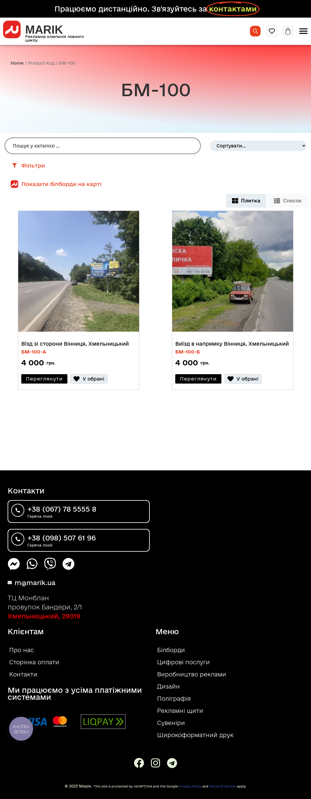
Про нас (21, 650)
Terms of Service (222, 786)
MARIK (44, 29)
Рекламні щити (180, 710)
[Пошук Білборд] (103, 145)
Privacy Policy (190, 786)
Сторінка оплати (34, 662)
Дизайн (168, 686)
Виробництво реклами (191, 674)
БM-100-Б (187, 351)
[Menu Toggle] (303, 31)
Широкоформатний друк (195, 735)
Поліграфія (174, 698)
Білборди (171, 650)
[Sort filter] (258, 146)
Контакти (23, 674)
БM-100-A (33, 351)
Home (17, 63)
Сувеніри (171, 722)
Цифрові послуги (183, 662)
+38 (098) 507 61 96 (68, 538)
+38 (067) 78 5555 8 (68, 509)
